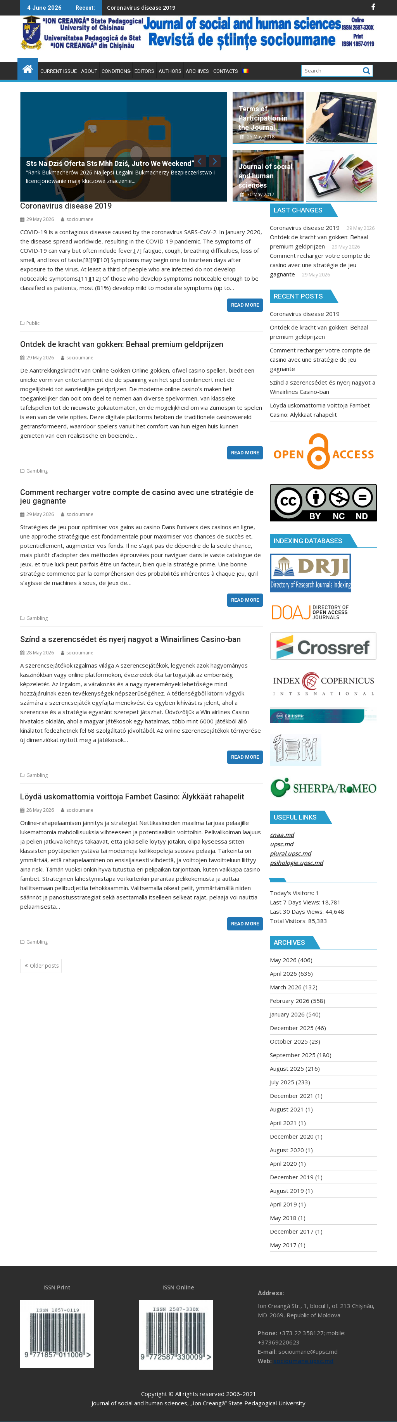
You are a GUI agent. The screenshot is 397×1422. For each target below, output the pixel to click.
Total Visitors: (289, 921)
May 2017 (283, 1245)
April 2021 (283, 1123)
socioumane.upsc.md (303, 1361)
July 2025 (282, 1082)
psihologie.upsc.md (296, 862)
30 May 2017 (257, 194)
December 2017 (292, 1231)
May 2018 (283, 1218)
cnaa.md (282, 835)
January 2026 (287, 1014)
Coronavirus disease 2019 (106, 7)
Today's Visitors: (293, 893)
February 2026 (289, 1000)
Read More (245, 305)
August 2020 (287, 1150)
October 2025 (289, 1041)
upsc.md (281, 844)
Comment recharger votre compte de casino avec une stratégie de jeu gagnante (320, 265)
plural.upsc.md (290, 853)
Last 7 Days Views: (296, 902)
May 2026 (283, 960)
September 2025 (293, 1055)
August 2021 (287, 1109)
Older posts (44, 965)
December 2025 (292, 1028)
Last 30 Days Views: (297, 911)
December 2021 (292, 1095)
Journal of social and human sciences (265, 175)
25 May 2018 (257, 136)
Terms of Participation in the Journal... (263, 118)
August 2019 (287, 1190)
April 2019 (283, 1204)
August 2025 (287, 1068)
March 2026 (286, 987)
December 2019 (292, 1177)
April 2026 (283, 973)
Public (33, 323)
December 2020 (292, 1136)
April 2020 (283, 1163)
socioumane (77, 219)
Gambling (37, 471)
